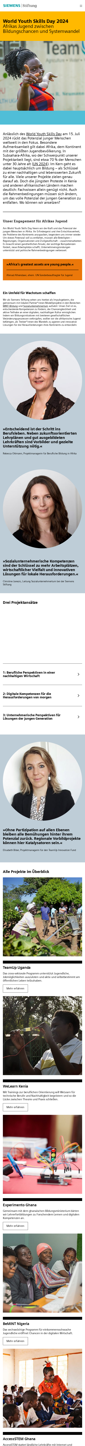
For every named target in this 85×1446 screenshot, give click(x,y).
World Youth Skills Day (44, 134)
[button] (42, 674)
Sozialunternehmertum (35, 306)
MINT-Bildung (10, 306)
